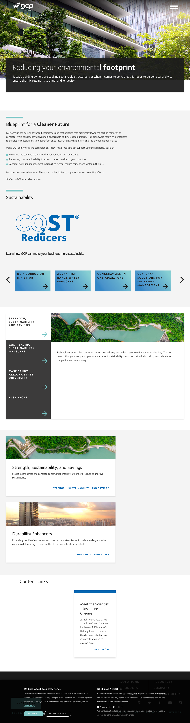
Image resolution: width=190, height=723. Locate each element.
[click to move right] (182, 280)
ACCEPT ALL (33, 714)
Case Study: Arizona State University (21, 375)
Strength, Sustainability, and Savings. (22, 322)
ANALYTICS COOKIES (111, 707)
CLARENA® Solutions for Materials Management (152, 281)
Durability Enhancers (93, 555)
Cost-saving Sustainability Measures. (22, 348)
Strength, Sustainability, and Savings (81, 488)
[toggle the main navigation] (174, 7)
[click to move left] (8, 280)
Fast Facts (18, 397)
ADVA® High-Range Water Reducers (72, 281)
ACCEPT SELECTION (57, 714)
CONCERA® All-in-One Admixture (112, 281)
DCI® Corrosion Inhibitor (32, 281)
